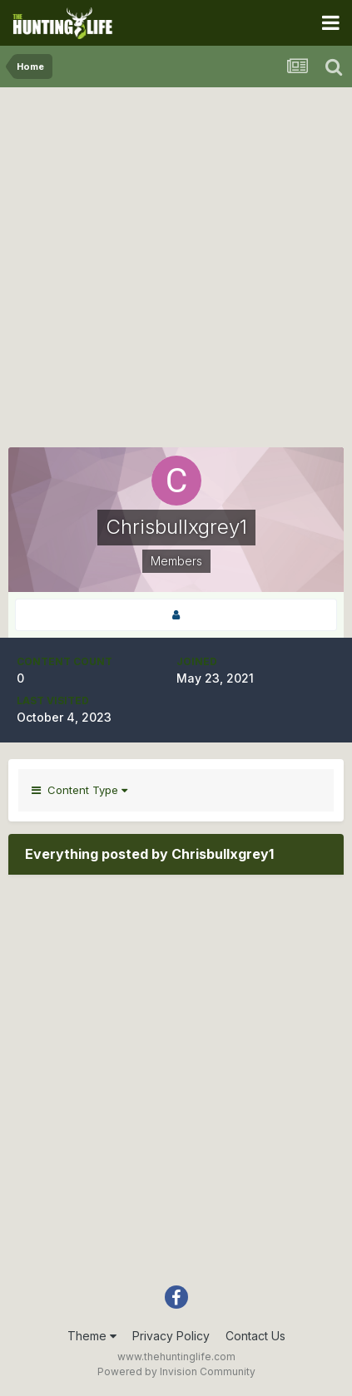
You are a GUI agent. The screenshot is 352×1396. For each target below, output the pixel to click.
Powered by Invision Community (176, 1371)
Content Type (79, 790)
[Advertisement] (176, 271)
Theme (92, 1336)
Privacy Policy (171, 1336)
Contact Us (255, 1336)
